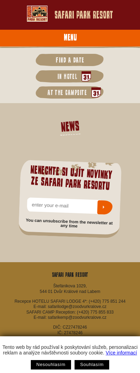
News (69, 126)
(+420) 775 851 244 (107, 301)
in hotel (72, 76)
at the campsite (72, 92)
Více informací (121, 353)
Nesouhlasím (50, 364)
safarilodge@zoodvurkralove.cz (77, 306)
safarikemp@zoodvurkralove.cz (77, 317)
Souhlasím (92, 364)
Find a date (70, 60)
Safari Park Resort (70, 14)
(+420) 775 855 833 (95, 312)
